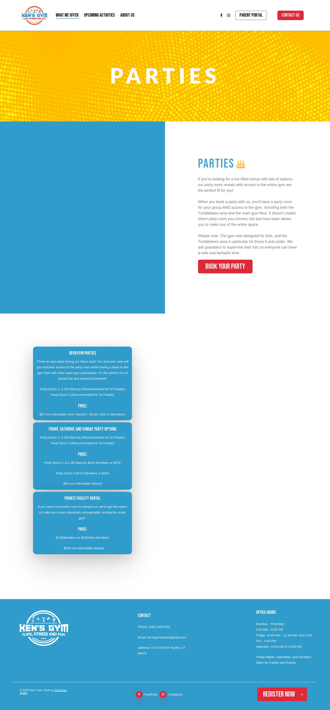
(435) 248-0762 (159, 627)
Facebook (150, 694)
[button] (225, 266)
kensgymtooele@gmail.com (166, 637)
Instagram (176, 694)
